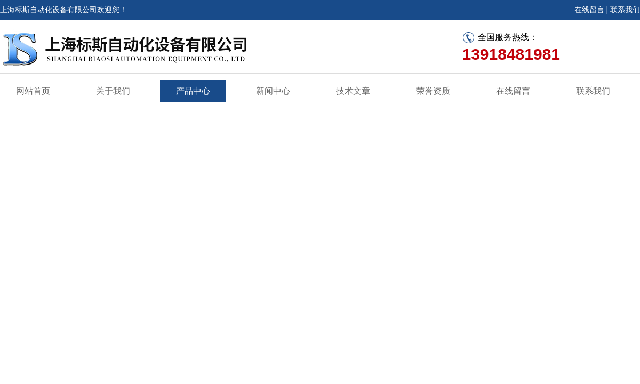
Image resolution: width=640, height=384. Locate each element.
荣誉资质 (433, 90)
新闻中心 (273, 90)
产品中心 (193, 90)
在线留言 (589, 9)
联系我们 (625, 9)
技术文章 (353, 90)
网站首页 (33, 90)
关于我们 (113, 90)
